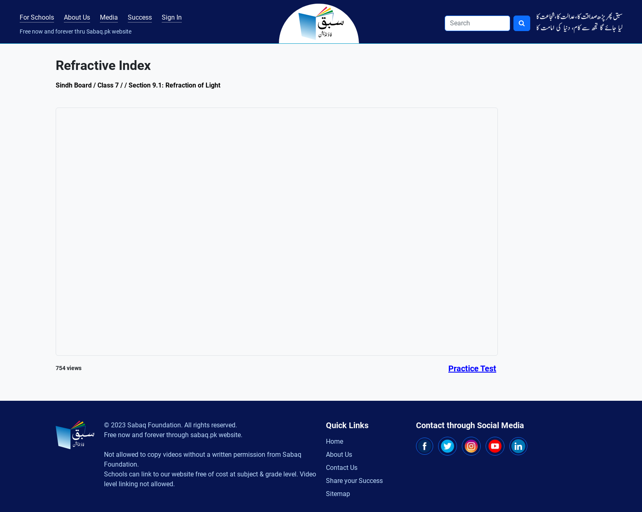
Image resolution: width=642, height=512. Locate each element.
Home (334, 441)
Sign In (172, 17)
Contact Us (341, 468)
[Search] (477, 23)
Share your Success (354, 481)
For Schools (37, 17)
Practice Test (472, 368)
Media (109, 17)
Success (140, 17)
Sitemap (338, 494)
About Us (77, 17)
